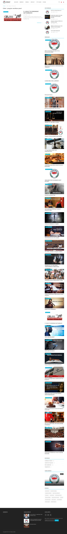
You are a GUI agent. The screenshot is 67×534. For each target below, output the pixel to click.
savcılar (61, 497)
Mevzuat (33, 2)
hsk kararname (47, 499)
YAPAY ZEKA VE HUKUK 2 (50, 350)
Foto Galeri (39, 2)
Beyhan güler (47, 501)
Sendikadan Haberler (49, 70)
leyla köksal (47, 490)
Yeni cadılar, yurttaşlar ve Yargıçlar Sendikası (53, 251)
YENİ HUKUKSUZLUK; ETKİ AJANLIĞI (52, 237)
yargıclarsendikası (48, 493)
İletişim (44, 2)
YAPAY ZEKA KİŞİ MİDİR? (50, 337)
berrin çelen (54, 499)
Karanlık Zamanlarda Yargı (50, 195)
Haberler (22, 2)
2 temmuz (46, 495)
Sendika (27, 2)
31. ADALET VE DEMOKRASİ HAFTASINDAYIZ (30, 12)
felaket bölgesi (53, 501)
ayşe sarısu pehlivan (56, 493)
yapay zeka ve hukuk (55, 497)
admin (52, 19)
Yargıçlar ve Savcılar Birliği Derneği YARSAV (53, 136)
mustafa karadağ (53, 490)
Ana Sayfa (16, 2)
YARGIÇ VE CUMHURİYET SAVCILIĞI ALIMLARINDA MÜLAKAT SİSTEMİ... (35, 520)
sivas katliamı (59, 499)
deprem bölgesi (47, 497)
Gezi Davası (52, 495)
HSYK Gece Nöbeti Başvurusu (56, 10)
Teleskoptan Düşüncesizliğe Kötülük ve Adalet (54, 280)
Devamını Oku (39, 22)
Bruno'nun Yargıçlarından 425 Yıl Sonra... (53, 108)
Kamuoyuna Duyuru (48, 94)
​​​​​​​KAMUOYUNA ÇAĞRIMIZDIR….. (51, 309)
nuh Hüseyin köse (58, 495)
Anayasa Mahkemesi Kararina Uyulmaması (53, 364)
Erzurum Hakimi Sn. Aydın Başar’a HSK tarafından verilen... (36, 515)
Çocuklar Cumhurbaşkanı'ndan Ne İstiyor (53, 483)
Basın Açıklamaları (48, 55)
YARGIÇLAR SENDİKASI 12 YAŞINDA (52, 224)
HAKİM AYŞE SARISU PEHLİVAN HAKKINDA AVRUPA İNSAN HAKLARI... (56, 16)
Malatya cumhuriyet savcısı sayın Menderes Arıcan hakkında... (56, 26)
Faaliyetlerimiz (6, 11)
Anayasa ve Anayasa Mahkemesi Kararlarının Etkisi (56, 22)
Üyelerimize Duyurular (49, 169)
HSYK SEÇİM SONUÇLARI (55, 30)
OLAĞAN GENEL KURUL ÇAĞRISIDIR (52, 80)
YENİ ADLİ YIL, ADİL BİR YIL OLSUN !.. (52, 122)
